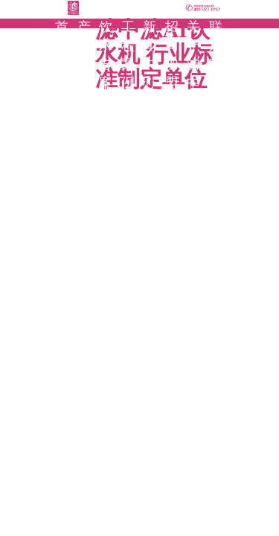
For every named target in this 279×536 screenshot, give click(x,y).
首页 (62, 36)
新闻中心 (150, 54)
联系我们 (216, 54)
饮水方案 (106, 54)
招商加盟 (172, 54)
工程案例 (128, 54)
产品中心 (84, 54)
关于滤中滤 (194, 64)
